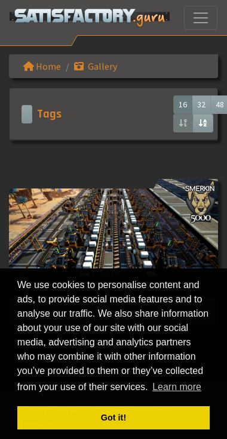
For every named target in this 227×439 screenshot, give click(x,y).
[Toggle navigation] (200, 18)
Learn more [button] (176, 387)
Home (42, 66)
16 (183, 104)
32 (201, 104)
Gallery (95, 66)
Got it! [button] (113, 417)
